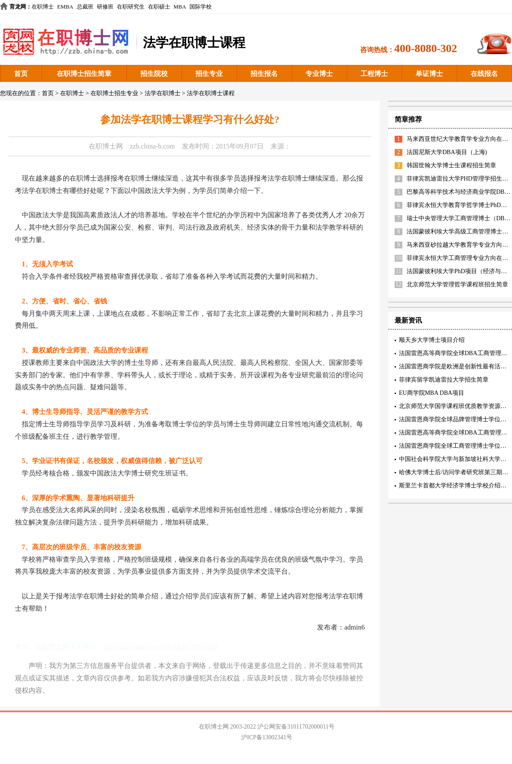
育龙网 (17, 6)
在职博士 (43, 6)
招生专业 (209, 73)
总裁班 (85, 6)
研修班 (105, 6)
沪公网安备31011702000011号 (296, 726)
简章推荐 (408, 119)
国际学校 (200, 6)
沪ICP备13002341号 (266, 737)
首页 (21, 73)
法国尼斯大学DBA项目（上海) (447, 152)
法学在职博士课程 (211, 93)
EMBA (65, 6)
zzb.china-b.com (152, 146)
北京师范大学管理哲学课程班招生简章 (457, 284)
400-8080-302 (425, 48)
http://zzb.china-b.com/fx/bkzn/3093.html (161, 646)
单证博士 (429, 73)
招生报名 (264, 73)
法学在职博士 (162, 93)
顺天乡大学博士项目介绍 (432, 340)
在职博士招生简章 (84, 73)
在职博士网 (106, 146)
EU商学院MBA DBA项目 (431, 393)
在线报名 (484, 73)
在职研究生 (131, 6)
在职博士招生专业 (114, 93)
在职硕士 (159, 6)
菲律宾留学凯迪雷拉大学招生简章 (444, 379)
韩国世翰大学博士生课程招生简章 (451, 165)
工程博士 (374, 73)
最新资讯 (408, 320)
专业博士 (319, 73)
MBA (180, 6)
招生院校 (154, 73)
